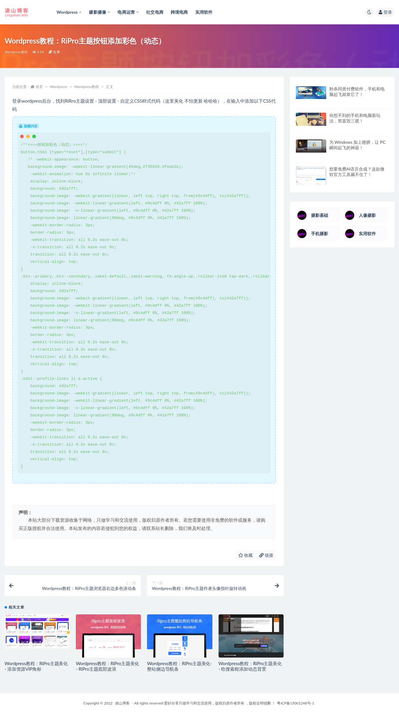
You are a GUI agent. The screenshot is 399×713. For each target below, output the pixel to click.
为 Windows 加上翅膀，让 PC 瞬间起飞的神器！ (357, 144)
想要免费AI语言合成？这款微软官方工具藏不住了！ (357, 171)
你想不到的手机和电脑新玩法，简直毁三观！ (354, 118)
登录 (385, 12)
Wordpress (58, 86)
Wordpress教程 (16, 52)
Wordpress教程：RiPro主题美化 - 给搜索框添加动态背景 (250, 666)
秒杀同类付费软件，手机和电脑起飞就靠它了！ (357, 91)
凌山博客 (122, 703)
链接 (266, 555)
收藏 (245, 555)
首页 (39, 86)
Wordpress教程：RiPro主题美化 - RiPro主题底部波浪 (107, 666)
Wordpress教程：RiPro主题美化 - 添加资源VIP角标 (36, 666)
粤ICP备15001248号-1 (295, 703)
